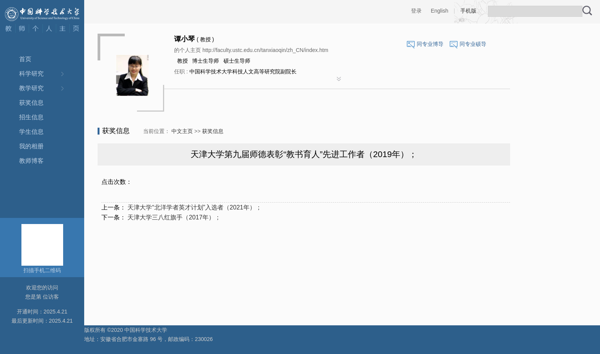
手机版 (468, 11)
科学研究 (31, 73)
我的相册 (31, 146)
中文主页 (182, 131)
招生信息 (31, 117)
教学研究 (31, 88)
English (439, 11)
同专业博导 (430, 44)
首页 (25, 59)
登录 (416, 11)
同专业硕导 (473, 44)
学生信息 (31, 131)
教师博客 (31, 161)
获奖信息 (31, 102)
